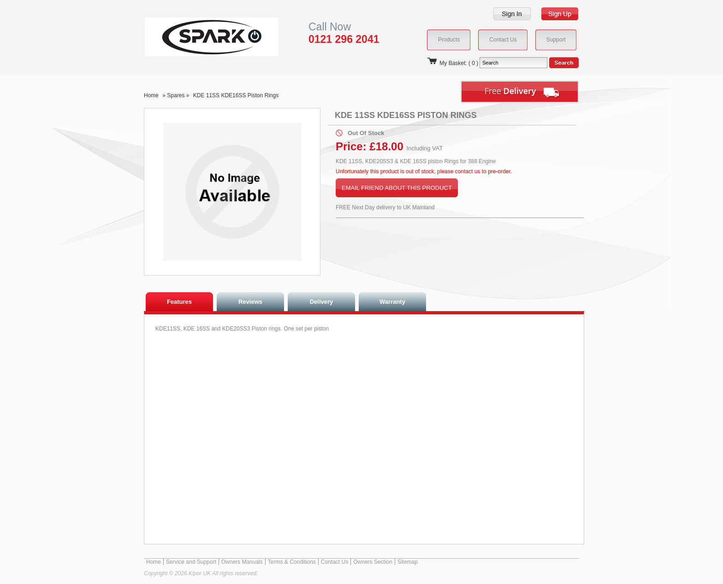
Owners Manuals (242, 562)
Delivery (321, 301)
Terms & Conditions (292, 562)
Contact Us (334, 562)
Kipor (197, 37)
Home (151, 95)
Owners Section (372, 562)
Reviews (250, 301)
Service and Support (191, 562)
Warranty (392, 301)
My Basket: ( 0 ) (452, 63)
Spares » (178, 95)
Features (179, 301)
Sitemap (407, 562)
